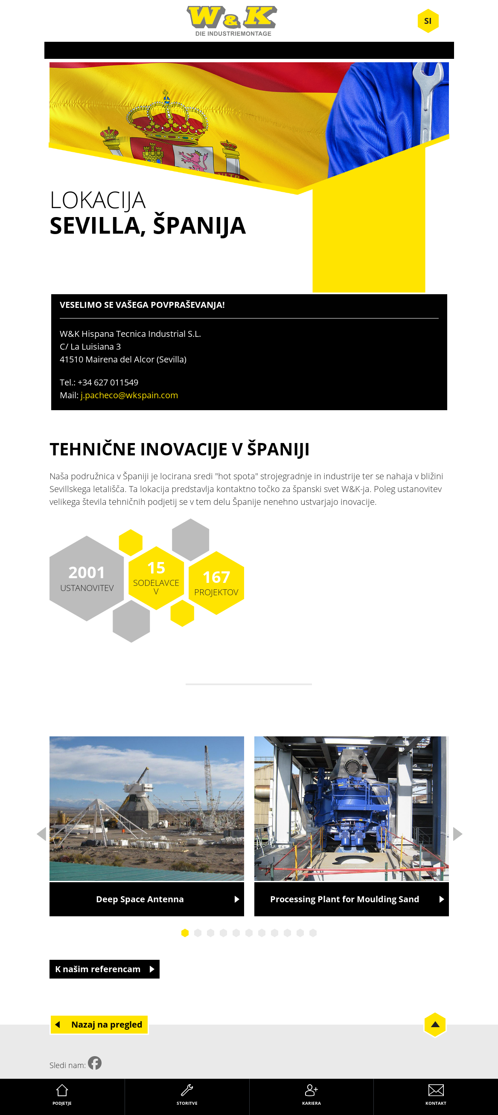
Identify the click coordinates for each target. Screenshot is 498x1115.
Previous (41, 831)
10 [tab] (300, 933)
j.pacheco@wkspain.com (129, 395)
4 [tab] (223, 933)
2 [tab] (198, 933)
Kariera (311, 1103)
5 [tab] (236, 933)
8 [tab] (275, 933)
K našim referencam (98, 969)
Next (457, 831)
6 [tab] (249, 933)
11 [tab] (313, 933)
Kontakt (435, 1103)
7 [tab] (262, 933)
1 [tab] (185, 933)
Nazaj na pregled (107, 1024)
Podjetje (62, 1103)
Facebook (95, 1063)
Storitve (187, 1103)
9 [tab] (287, 933)
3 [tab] (211, 933)
